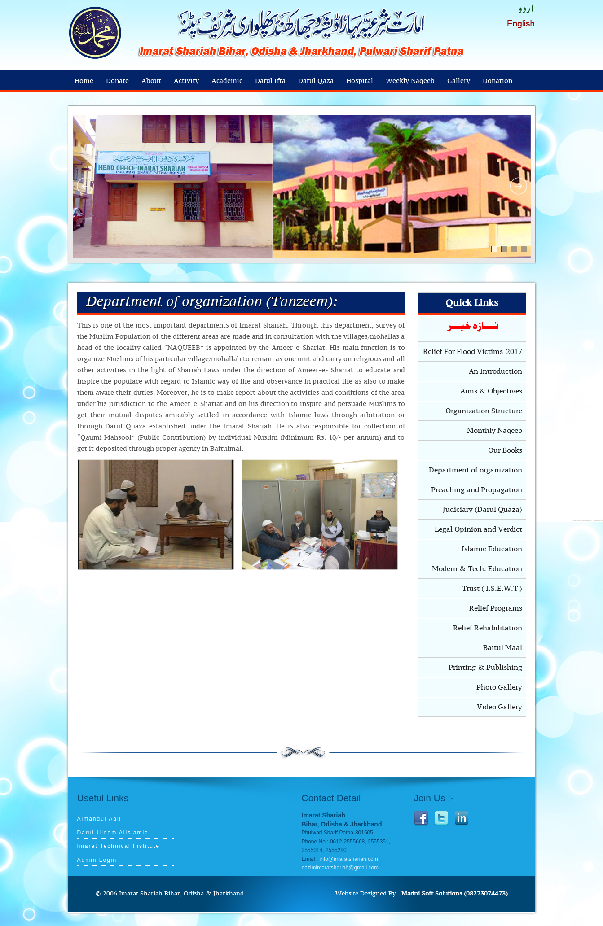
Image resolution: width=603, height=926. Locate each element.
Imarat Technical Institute (118, 846)
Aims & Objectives (491, 391)
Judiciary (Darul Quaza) (482, 510)
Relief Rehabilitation (487, 628)
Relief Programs (495, 608)
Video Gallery (499, 707)
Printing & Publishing (485, 668)
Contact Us (92, 103)
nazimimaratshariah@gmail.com (340, 868)
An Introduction (495, 371)
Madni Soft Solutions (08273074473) (454, 893)
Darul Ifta (270, 81)
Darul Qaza (316, 81)
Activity (186, 81)
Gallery (458, 81)
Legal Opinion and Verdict (478, 529)
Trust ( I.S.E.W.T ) (492, 589)
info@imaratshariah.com (349, 859)
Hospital (359, 81)
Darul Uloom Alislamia (113, 833)
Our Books (505, 450)
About (151, 81)
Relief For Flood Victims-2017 (472, 352)
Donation (497, 81)
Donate (117, 81)
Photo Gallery (499, 687)
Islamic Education (492, 549)
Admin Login (97, 860)
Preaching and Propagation (476, 490)
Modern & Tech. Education (477, 569)
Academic (226, 81)
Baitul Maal (502, 648)
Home (84, 81)
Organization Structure (483, 411)
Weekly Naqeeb (410, 81)
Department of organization (475, 470)
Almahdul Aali (99, 819)
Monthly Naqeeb (494, 431)
